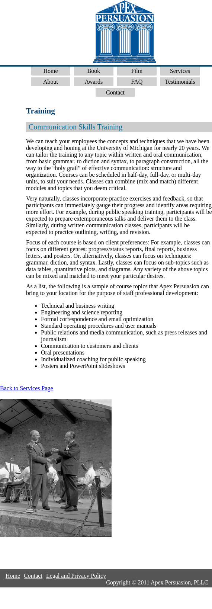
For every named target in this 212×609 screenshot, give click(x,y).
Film (136, 71)
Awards (94, 81)
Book (93, 71)
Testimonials (180, 81)
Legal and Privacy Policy (76, 576)
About (50, 81)
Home (50, 71)
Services (180, 71)
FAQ (137, 81)
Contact (115, 92)
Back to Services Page (26, 388)
